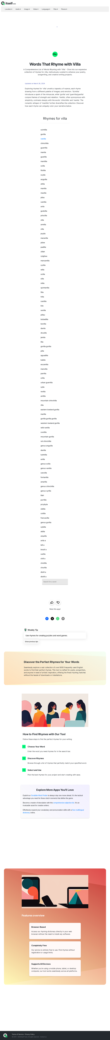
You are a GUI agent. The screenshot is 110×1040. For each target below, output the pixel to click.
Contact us (43, 1037)
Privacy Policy (30, 1034)
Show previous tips (31, 641)
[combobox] (55, 582)
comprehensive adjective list (63, 803)
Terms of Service (18, 1034)
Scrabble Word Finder (39, 795)
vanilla (43, 139)
